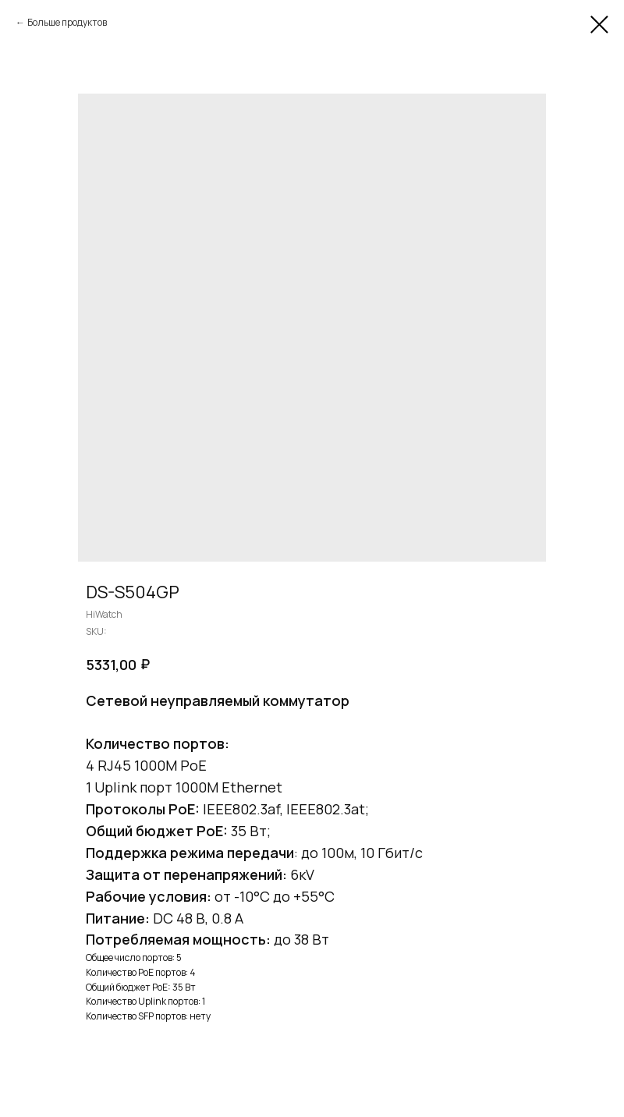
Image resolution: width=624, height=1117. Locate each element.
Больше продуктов (67, 22)
